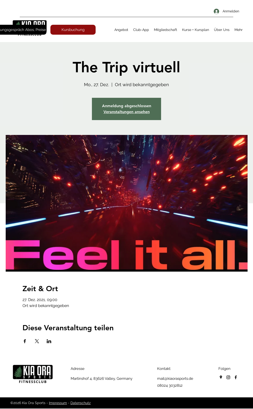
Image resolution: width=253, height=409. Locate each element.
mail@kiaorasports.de (175, 378)
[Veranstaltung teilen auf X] (37, 341)
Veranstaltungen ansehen (127, 111)
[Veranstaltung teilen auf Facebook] (24, 341)
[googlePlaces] (220, 377)
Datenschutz (80, 403)
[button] (121, 29)
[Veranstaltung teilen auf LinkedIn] (49, 341)
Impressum (58, 403)
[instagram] (228, 377)
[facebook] (235, 377)
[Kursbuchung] (73, 30)
